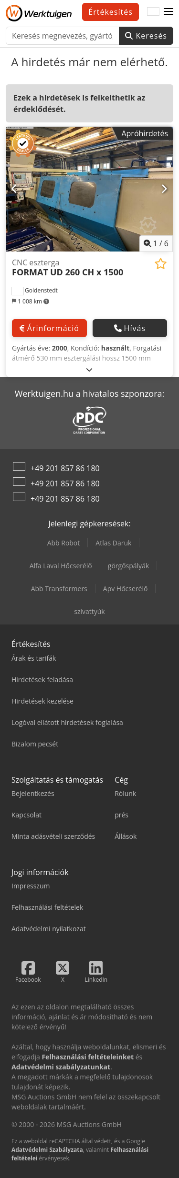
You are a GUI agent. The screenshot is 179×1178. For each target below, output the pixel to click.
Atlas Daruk (113, 542)
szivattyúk (89, 611)
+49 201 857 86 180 (65, 468)
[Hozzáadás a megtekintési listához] (160, 263)
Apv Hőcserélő (125, 588)
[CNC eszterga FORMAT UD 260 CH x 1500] (89, 189)
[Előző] (15, 189)
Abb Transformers (59, 588)
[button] (168, 12)
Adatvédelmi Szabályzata (47, 1150)
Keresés (146, 35)
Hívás (130, 328)
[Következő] (164, 189)
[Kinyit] (89, 369)
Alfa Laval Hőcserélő (61, 565)
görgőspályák (128, 565)
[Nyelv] (153, 12)
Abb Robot (63, 542)
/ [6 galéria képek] (156, 243)
